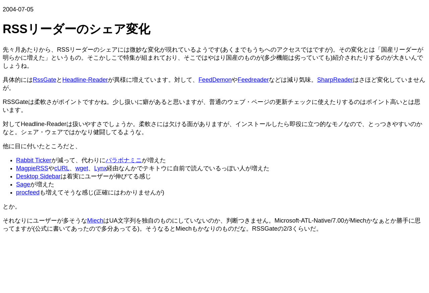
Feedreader (253, 79)
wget (81, 168)
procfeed (28, 192)
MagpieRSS (32, 168)
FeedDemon (215, 79)
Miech (95, 220)
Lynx (100, 168)
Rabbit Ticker (33, 160)
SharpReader (335, 79)
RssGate (44, 79)
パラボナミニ (124, 160)
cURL (61, 168)
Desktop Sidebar (38, 176)
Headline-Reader (85, 79)
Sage (23, 184)
